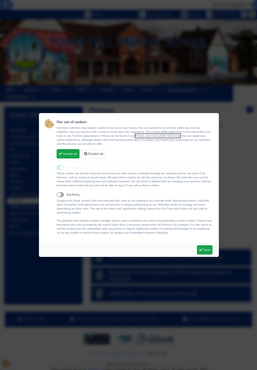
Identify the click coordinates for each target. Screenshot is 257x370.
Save (204, 250)
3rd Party (73, 195)
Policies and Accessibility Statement (158, 136)
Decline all (93, 154)
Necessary (73, 167)
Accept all (68, 154)
